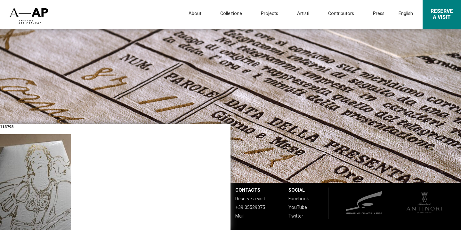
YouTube (297, 207)
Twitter (295, 216)
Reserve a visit (250, 199)
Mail (239, 216)
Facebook (298, 199)
